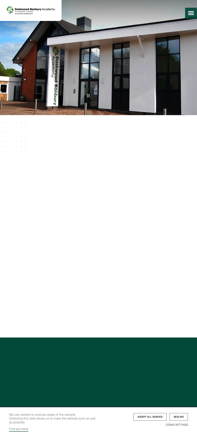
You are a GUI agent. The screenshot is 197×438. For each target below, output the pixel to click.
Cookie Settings (177, 425)
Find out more (18, 429)
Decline (179, 417)
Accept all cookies (150, 417)
